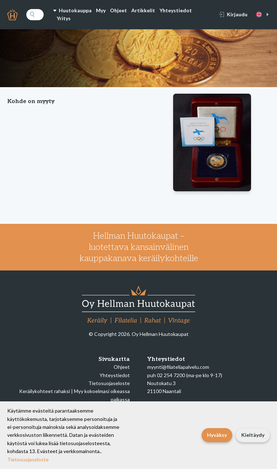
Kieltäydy (252, 435)
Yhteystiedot (175, 10)
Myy (101, 10)
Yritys (64, 18)
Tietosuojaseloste (109, 383)
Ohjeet (118, 10)
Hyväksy (217, 435)
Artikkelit (143, 10)
